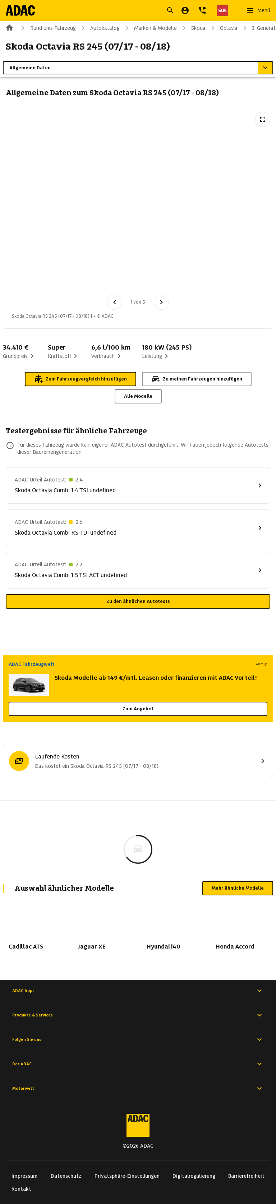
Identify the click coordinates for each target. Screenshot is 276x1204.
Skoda (193, 28)
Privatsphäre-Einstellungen (127, 1176)
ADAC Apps (138, 990)
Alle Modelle (138, 396)
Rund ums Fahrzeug (47, 28)
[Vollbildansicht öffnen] (262, 119)
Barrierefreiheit (246, 1176)
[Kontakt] (202, 10)
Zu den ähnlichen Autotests (138, 601)
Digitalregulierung (193, 1176)
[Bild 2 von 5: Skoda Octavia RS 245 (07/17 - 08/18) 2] (63, 279)
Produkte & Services (138, 1015)
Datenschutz (66, 1176)
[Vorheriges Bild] (114, 302)
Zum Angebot (138, 709)
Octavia (223, 28)
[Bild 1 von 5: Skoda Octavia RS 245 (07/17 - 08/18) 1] (26, 279)
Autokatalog (99, 28)
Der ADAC (138, 1064)
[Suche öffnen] (170, 10)
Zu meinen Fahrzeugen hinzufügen (196, 379)
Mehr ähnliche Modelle (238, 888)
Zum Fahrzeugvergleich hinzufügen (80, 379)
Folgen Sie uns (138, 1039)
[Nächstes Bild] (161, 302)
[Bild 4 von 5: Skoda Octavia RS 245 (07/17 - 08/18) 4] (138, 279)
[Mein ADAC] (185, 10)
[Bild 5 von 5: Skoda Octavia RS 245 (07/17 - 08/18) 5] (175, 279)
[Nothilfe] (221, 10)
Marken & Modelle (150, 28)
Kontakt (21, 1189)
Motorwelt (138, 1088)
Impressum (25, 1176)
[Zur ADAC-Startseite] (20, 10)
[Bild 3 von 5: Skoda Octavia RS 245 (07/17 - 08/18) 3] (101, 279)
